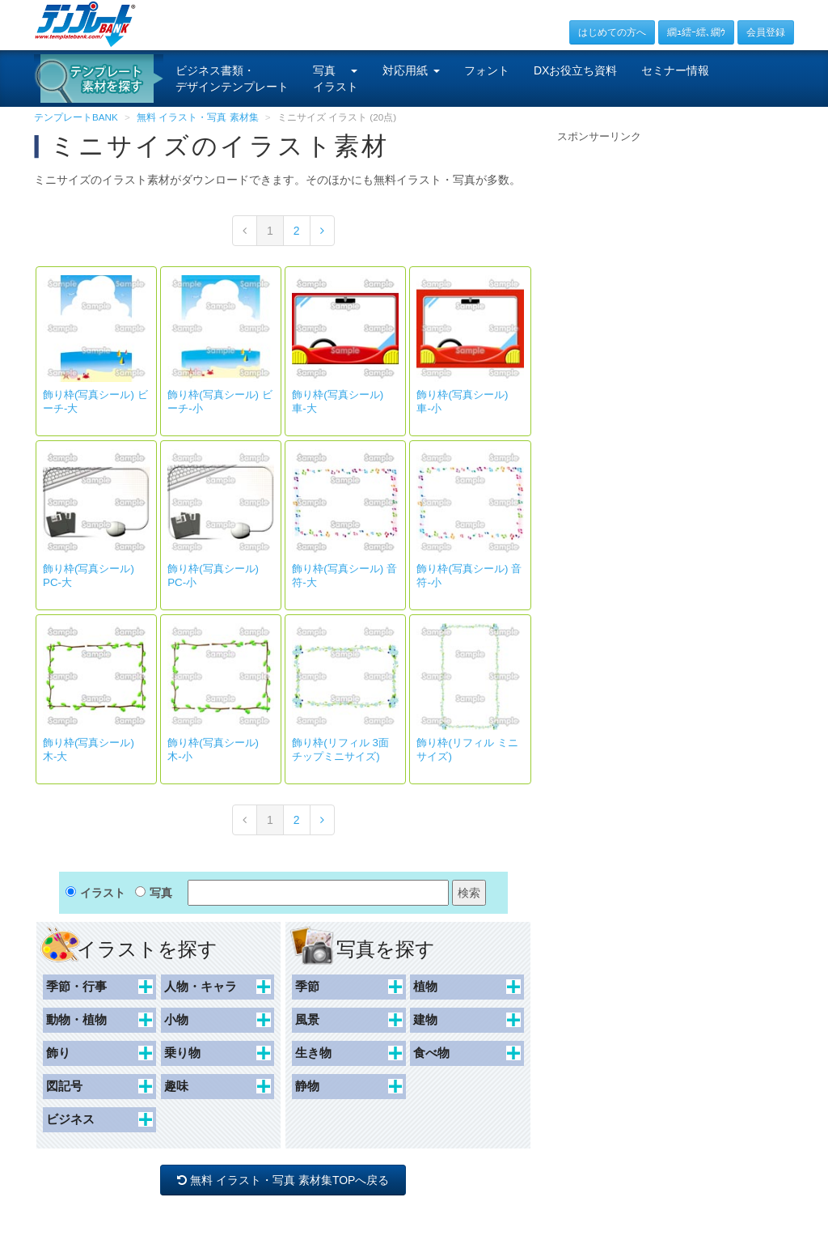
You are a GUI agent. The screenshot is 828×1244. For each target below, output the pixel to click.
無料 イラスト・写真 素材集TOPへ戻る (283, 1180)
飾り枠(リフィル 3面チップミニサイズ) (340, 749)
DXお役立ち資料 (575, 70)
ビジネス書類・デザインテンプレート (232, 78)
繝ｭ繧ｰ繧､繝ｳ (696, 32)
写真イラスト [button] (335, 78)
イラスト (102, 892)
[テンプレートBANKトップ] (85, 23)
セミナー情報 (675, 70)
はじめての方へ (612, 32)
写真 (161, 892)
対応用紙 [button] (411, 70)
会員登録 (765, 32)
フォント (486, 70)
